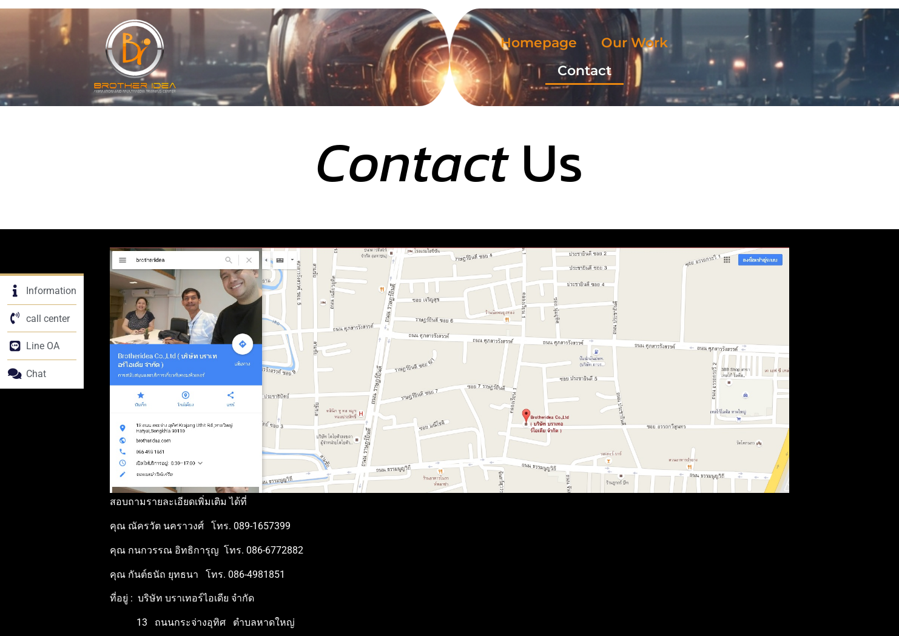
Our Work (634, 43)
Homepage (538, 43)
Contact (584, 70)
